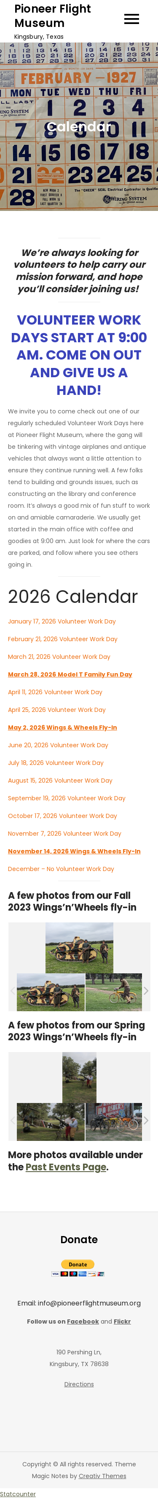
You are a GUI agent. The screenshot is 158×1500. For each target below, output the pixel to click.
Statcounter (18, 1494)
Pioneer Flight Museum (52, 16)
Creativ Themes (102, 1476)
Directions (79, 1384)
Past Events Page (66, 1167)
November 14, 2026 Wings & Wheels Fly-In (74, 851)
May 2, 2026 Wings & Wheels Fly (58, 727)
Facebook (83, 1321)
